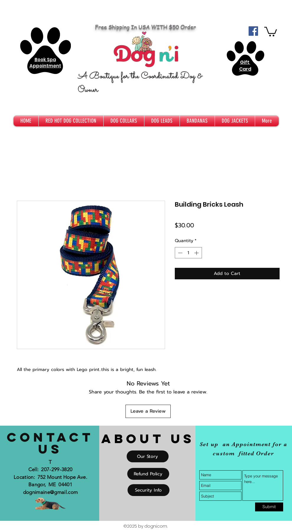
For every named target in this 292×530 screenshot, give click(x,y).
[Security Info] (148, 490)
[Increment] (197, 252)
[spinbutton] (188, 252)
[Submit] (269, 507)
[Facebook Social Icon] (253, 31)
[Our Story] (148, 456)
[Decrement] (180, 252)
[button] (270, 31)
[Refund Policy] (148, 474)
